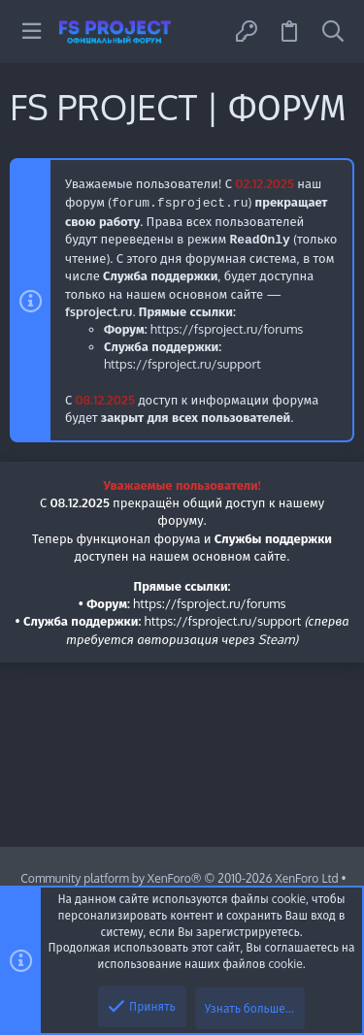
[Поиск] (333, 31)
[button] (31, 32)
